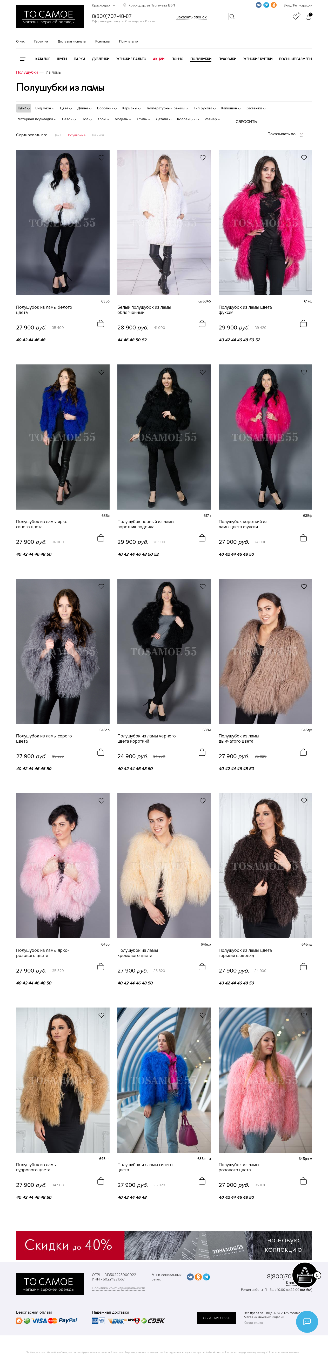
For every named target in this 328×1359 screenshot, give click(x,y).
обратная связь (216, 1318)
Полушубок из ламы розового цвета (239, 1167)
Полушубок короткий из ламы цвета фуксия (243, 524)
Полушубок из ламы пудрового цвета (36, 1167)
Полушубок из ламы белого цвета (44, 310)
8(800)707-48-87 (112, 16)
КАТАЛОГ (42, 59)
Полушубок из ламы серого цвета (44, 739)
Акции (158, 59)
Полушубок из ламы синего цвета (145, 1167)
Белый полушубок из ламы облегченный (144, 310)
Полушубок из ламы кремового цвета (137, 953)
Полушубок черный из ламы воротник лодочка (145, 524)
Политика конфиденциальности (118, 1288)
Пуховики (227, 59)
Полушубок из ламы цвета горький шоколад (245, 953)
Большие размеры (295, 59)
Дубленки (100, 59)
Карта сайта (253, 1323)
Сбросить (246, 121)
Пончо (177, 59)
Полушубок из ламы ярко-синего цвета (42, 524)
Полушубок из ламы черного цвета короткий (146, 739)
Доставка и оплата (72, 41)
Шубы (62, 59)
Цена (57, 135)
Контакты (102, 41)
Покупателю (128, 41)
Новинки (97, 135)
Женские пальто (131, 59)
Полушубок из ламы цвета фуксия (245, 310)
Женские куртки (257, 59)
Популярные (75, 135)
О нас (20, 41)
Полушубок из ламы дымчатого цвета (239, 739)
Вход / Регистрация (298, 5)
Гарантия (41, 41)
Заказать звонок (191, 17)
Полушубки (200, 59)
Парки (79, 59)
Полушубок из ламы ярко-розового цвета (42, 953)
